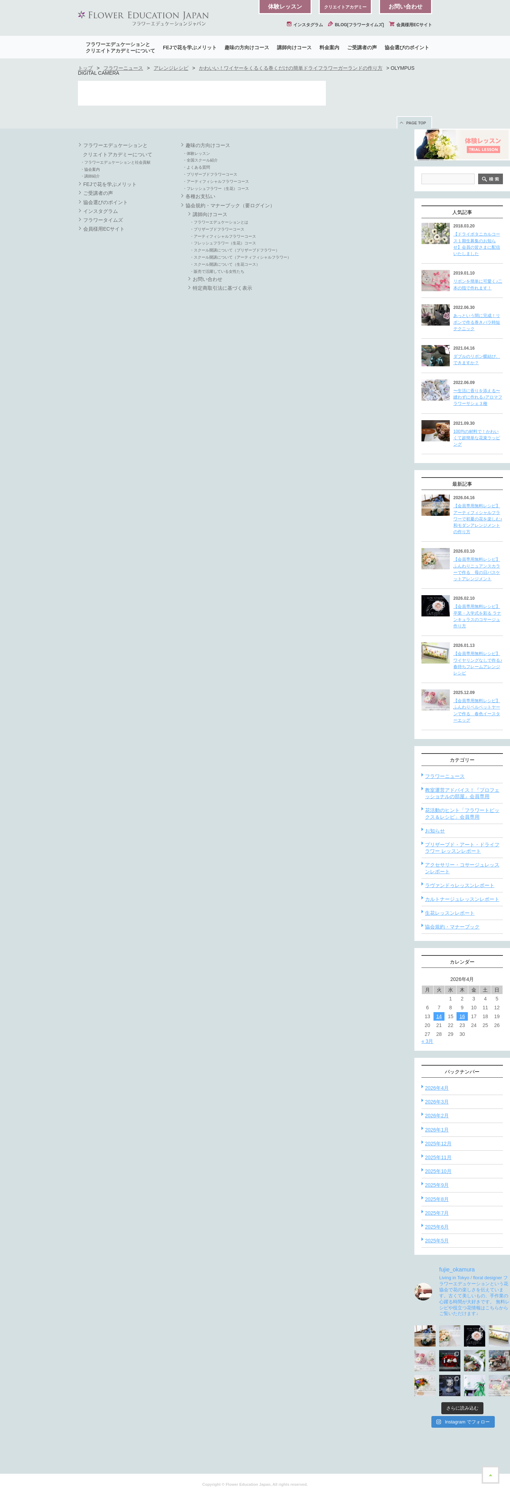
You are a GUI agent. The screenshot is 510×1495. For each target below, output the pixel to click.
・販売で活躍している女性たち (217, 271)
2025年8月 (437, 1199)
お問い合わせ (406, 7)
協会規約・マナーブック (452, 927)
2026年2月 (437, 1115)
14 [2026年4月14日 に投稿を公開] (439, 1016)
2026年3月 (437, 1102)
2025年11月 (438, 1157)
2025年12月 (438, 1143)
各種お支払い (200, 196)
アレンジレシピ (171, 68)
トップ (85, 68)
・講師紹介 (90, 176)
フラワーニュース (123, 68)
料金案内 (329, 47)
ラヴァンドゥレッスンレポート (459, 885)
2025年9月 (437, 1185)
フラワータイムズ (103, 220)
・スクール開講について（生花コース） (225, 264)
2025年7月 (437, 1213)
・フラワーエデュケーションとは (219, 222)
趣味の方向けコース (247, 47)
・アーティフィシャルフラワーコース (216, 181)
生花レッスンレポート (450, 913)
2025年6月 (437, 1227)
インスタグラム (305, 24)
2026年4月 (437, 1088)
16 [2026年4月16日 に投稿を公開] (462, 1016)
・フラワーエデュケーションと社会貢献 (115, 162)
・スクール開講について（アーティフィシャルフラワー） (240, 257)
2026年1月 (437, 1130)
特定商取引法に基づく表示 (222, 288)
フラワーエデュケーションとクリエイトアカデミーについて (120, 47)
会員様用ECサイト (410, 24)
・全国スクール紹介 (200, 160)
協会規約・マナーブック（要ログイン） (230, 205)
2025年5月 (437, 1240)
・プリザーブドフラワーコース (210, 174)
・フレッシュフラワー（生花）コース (216, 188)
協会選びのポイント (407, 47)
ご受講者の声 (362, 47)
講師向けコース (294, 47)
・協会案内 (90, 169)
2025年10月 (438, 1171)
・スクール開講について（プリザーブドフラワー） (234, 250)
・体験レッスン (196, 153)
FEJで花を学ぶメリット (190, 47)
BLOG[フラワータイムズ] (356, 24)
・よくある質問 (196, 167)
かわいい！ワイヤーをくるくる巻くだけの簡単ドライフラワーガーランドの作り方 (290, 68)
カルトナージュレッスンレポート (462, 899)
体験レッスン (285, 7)
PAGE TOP (416, 123)
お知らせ (435, 831)
